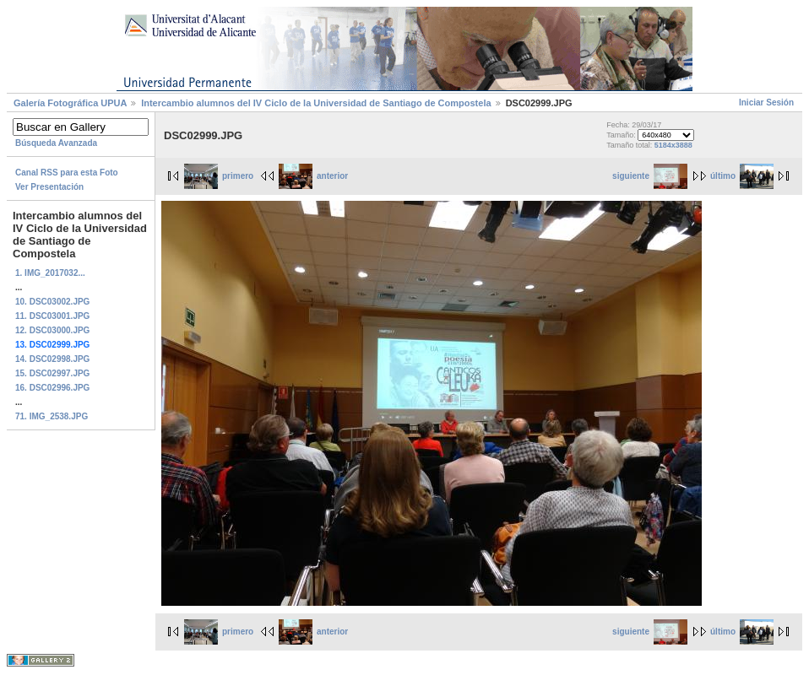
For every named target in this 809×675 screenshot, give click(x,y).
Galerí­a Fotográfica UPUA (70, 103)
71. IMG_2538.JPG (51, 416)
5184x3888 (673, 145)
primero (218, 176)
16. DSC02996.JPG (52, 387)
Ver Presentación (49, 187)
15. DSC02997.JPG (52, 373)
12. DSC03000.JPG (52, 330)
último (742, 176)
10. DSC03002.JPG (52, 301)
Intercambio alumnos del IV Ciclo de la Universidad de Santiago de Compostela (316, 103)
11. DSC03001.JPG (52, 316)
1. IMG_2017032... (50, 273)
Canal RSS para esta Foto (66, 172)
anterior (313, 176)
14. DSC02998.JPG (52, 359)
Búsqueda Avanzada (56, 143)
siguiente (649, 176)
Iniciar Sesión (766, 102)
